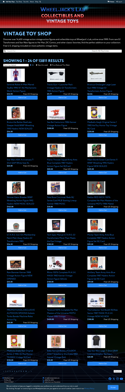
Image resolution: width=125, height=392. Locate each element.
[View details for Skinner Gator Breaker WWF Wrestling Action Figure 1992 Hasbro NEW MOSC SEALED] (22, 194)
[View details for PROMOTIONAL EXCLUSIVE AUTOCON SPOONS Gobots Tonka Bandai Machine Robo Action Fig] (22, 309)
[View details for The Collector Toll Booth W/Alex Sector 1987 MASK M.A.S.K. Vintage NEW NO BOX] (102, 307)
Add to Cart (22, 97)
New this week (43, 65)
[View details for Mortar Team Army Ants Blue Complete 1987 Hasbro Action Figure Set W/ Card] (102, 232)
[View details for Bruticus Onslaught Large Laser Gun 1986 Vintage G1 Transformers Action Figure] (102, 82)
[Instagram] (117, 379)
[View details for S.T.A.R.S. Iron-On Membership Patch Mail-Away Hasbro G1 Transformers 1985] (22, 232)
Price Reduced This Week (61, 65)
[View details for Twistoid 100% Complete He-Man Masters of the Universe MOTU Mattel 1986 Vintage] (62, 307)
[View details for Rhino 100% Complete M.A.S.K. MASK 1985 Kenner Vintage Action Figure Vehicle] (62, 269)
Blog (36, 2)
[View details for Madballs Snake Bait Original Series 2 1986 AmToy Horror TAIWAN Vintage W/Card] (22, 348)
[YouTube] (121, 379)
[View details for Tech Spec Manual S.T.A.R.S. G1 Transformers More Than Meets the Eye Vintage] (62, 232)
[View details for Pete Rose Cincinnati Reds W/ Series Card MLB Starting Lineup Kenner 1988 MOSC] (62, 194)
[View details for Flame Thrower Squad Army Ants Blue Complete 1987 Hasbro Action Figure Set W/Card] (62, 157)
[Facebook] (110, 379)
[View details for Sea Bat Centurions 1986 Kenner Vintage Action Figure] (62, 118)
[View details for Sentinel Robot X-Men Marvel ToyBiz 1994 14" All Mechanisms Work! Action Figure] (22, 82)
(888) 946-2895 (49, 380)
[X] (113, 379)
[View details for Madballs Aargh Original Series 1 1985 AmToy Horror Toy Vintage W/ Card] (102, 119)
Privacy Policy (89, 388)
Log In (119, 2)
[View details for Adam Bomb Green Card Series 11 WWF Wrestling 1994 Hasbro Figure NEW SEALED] (102, 157)
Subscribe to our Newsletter (52, 382)
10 (26, 371)
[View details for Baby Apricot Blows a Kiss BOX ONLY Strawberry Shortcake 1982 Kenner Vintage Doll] (62, 348)
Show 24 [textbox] (117, 371)
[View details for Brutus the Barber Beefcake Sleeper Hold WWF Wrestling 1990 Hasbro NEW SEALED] (22, 119)
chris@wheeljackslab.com (52, 378)
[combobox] (106, 51)
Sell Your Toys (10, 2)
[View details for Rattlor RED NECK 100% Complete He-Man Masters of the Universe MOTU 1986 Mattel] (102, 194)
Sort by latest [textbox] (10, 65)
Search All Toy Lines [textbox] (100, 51)
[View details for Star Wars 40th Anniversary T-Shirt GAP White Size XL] (22, 155)
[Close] (113, 387)
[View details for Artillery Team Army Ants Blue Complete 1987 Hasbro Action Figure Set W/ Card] (102, 269)
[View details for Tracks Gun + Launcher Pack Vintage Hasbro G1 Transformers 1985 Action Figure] (62, 82)
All (33, 65)
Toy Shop (19, 2)
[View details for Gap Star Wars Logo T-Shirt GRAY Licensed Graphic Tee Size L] (102, 347)
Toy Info (25, 2)
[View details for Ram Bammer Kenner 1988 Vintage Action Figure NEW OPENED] (22, 269)
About (32, 2)
